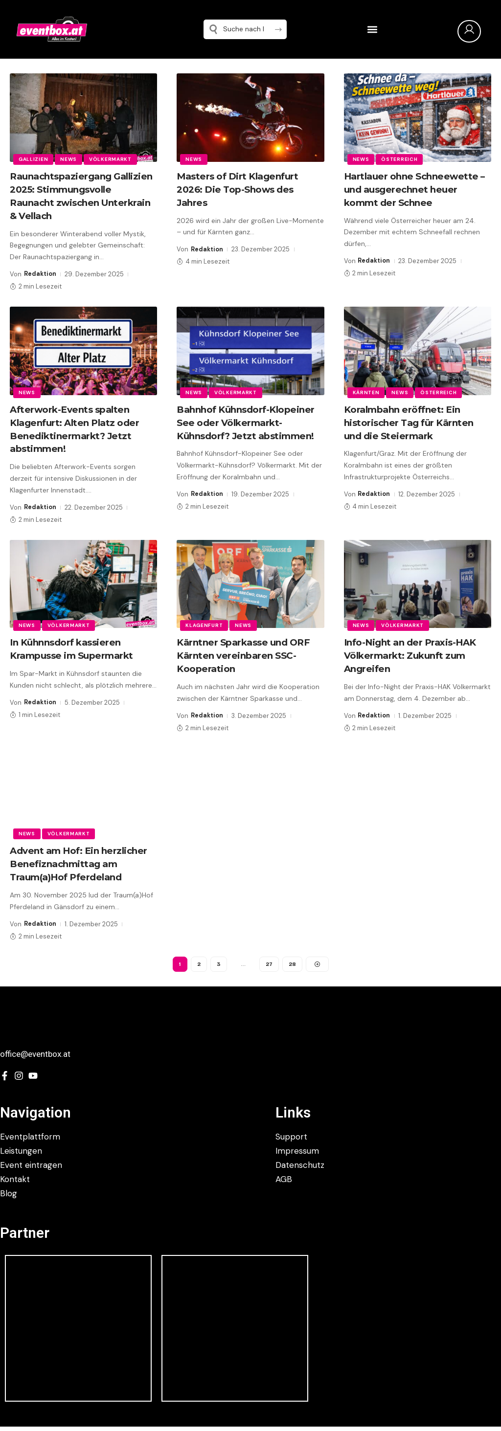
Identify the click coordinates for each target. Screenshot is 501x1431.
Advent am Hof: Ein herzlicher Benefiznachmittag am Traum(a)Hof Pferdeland (83, 871)
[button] (372, 29)
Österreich (401, 159)
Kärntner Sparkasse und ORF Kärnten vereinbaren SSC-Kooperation (248, 664)
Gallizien (33, 159)
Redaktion (40, 285)
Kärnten (366, 403)
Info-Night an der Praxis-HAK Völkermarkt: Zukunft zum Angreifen (416, 664)
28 (292, 970)
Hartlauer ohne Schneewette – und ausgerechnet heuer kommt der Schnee (415, 188)
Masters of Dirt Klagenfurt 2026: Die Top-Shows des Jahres (242, 188)
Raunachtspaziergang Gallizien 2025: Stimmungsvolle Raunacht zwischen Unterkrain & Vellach (75, 201)
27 (269, 970)
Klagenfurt (204, 634)
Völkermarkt (112, 159)
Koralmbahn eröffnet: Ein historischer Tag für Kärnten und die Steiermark (413, 432)
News (70, 159)
